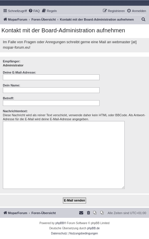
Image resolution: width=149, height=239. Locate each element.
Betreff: (8, 98)
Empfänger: (11, 61)
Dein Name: (11, 85)
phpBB (59, 223)
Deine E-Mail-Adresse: (19, 72)
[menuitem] (34, 10)
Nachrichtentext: (15, 111)
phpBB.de (93, 228)
